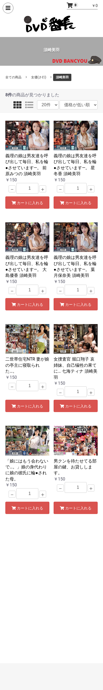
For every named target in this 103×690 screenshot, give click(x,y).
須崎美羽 (62, 77)
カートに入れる (27, 203)
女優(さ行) (38, 77)
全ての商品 (13, 77)
